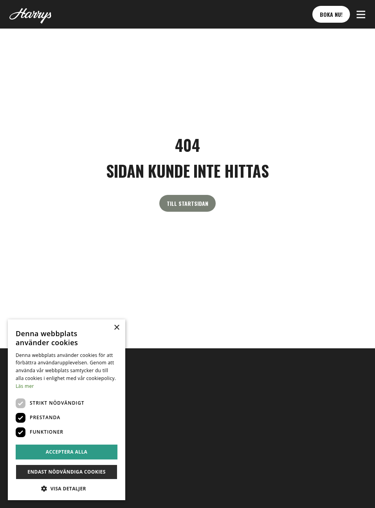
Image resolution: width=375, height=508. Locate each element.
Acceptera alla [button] (67, 452)
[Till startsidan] (30, 14)
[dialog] (66, 409)
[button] (361, 14)
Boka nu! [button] (331, 14)
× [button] (116, 328)
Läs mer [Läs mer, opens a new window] (25, 386)
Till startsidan (187, 203)
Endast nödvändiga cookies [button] (66, 471)
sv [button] (17, 426)
